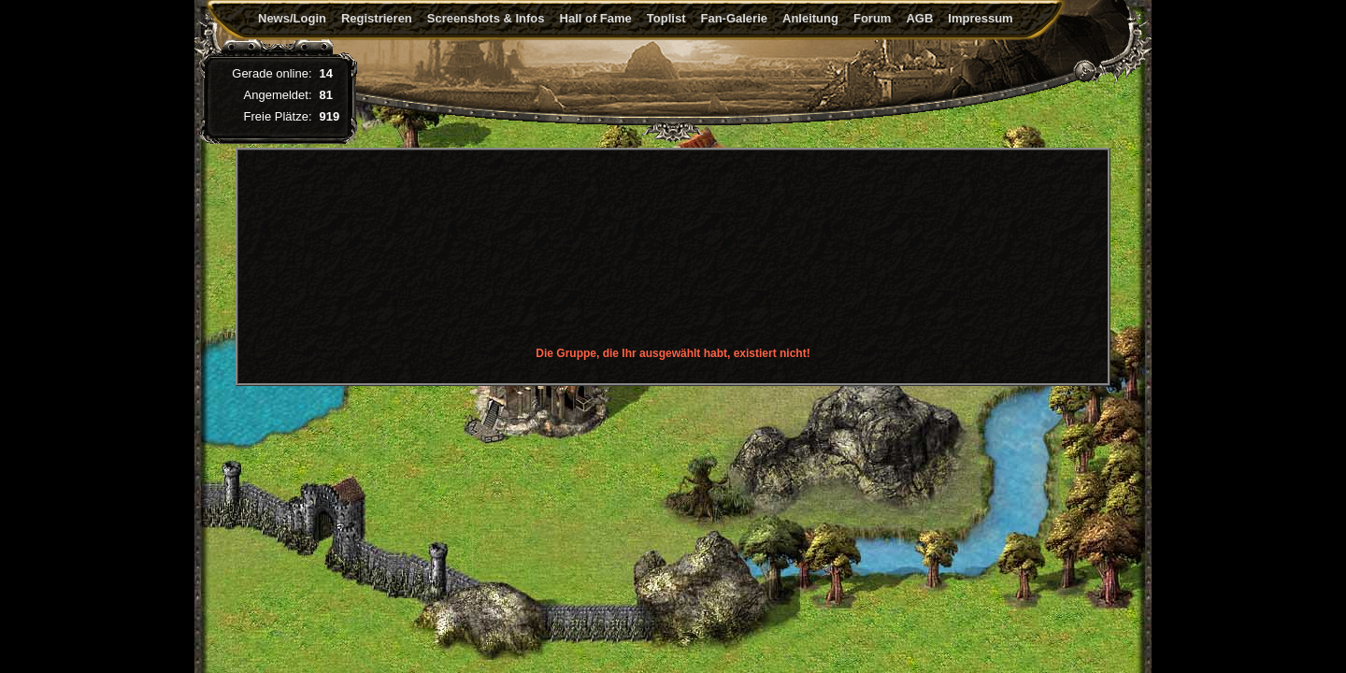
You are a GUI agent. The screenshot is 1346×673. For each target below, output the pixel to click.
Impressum (980, 18)
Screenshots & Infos (486, 18)
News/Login (292, 18)
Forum (872, 18)
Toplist (666, 18)
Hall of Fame (596, 18)
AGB (919, 18)
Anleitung (810, 18)
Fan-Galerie (733, 18)
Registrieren (376, 18)
